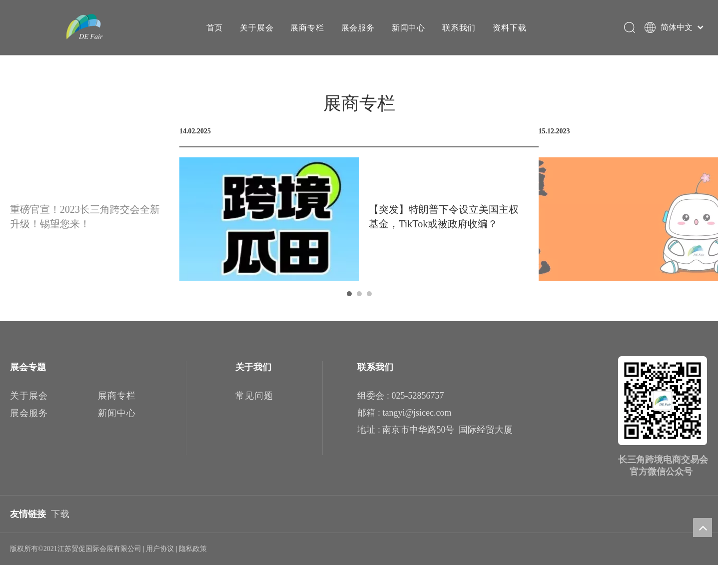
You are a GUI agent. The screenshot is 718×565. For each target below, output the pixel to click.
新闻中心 (408, 27)
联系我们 (458, 27)
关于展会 (256, 27)
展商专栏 (306, 27)
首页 (214, 27)
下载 (60, 514)
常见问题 (254, 396)
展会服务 (357, 27)
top (702, 527)
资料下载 (509, 27)
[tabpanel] (359, 203)
